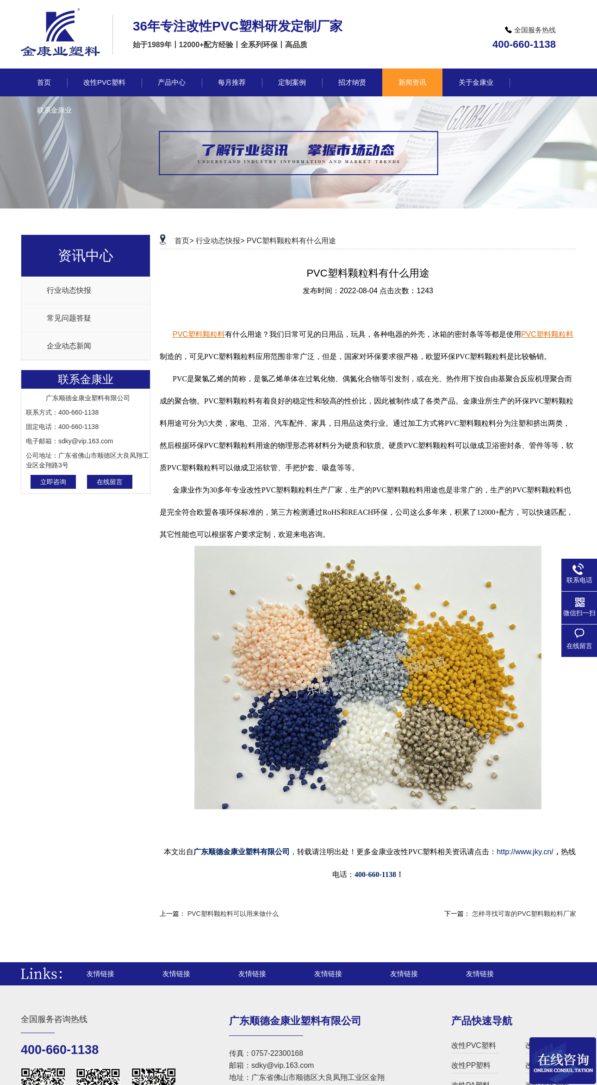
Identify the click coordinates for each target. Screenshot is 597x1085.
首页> (183, 241)
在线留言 (110, 482)
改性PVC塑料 (473, 1045)
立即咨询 (53, 482)
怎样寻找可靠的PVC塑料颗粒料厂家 (524, 913)
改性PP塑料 (471, 1065)
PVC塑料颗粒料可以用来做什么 (233, 913)
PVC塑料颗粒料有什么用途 (291, 241)
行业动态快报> (220, 241)
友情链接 (100, 974)
